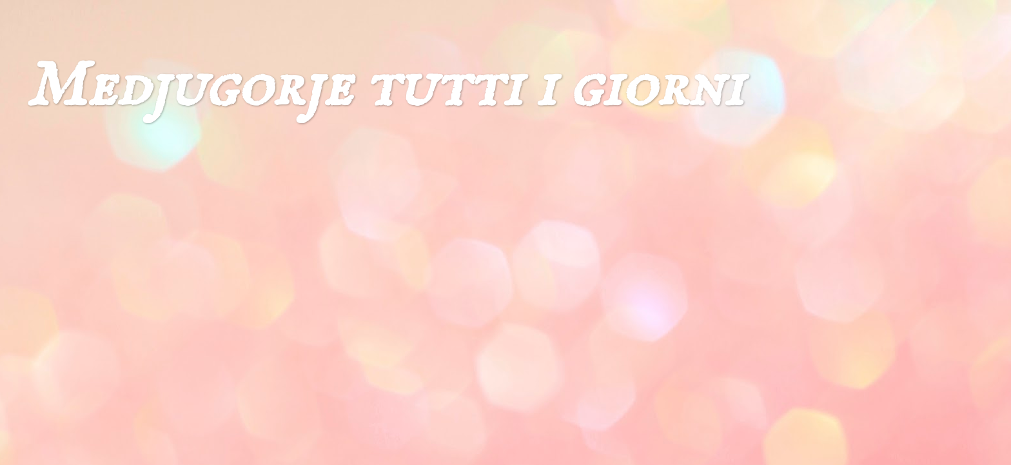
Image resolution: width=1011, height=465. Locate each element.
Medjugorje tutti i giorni (384, 87)
